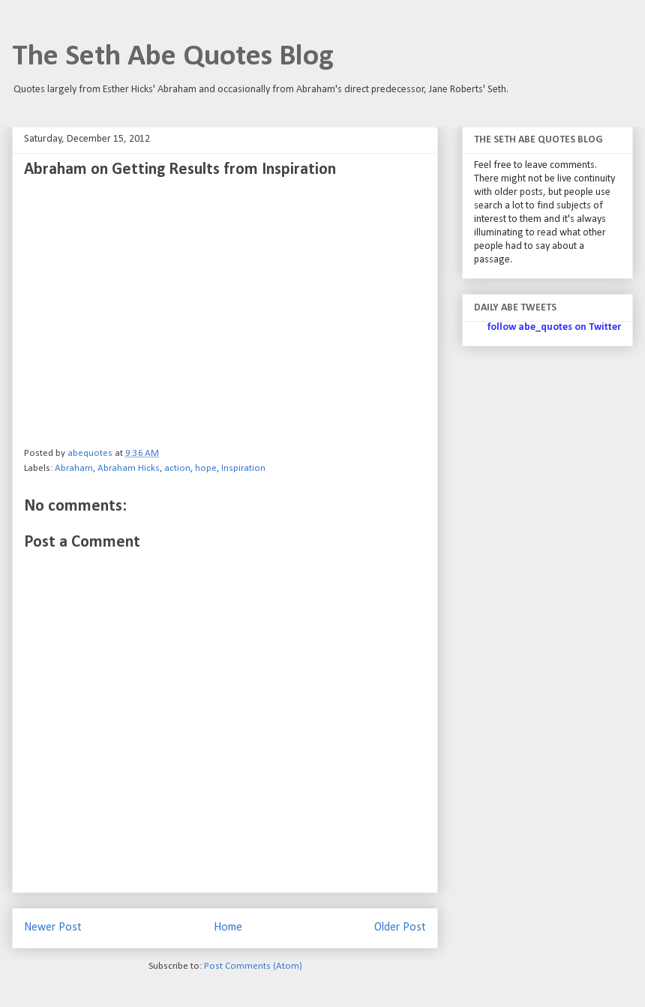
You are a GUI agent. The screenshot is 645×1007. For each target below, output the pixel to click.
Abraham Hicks (129, 468)
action (177, 468)
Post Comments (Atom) (253, 966)
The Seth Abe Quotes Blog (173, 57)
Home (228, 928)
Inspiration (243, 468)
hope (206, 468)
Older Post (400, 928)
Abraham (74, 468)
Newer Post (53, 928)
